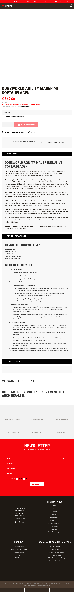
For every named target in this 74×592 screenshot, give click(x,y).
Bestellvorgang (54, 517)
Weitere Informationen (16, 236)
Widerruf (54, 514)
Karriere (54, 511)
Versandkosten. (26, 106)
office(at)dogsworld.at (19, 518)
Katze (19, 555)
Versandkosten (54, 520)
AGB (54, 506)
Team (54, 509)
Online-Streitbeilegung (54, 532)
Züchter (28, 479)
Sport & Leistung (19, 552)
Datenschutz (54, 526)
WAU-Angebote (19, 558)
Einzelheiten (12, 154)
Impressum (54, 529)
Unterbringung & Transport (19, 549)
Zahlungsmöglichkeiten (54, 523)
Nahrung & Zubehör (19, 546)
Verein (20, 479)
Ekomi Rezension (13, 362)
